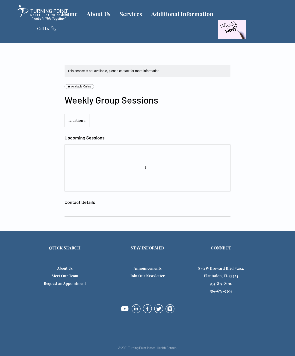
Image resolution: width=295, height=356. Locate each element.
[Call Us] (46, 28)
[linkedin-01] (136, 308)
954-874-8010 (221, 283)
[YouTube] (124, 308)
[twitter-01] (158, 308)
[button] (147, 275)
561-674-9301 (221, 291)
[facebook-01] (147, 308)
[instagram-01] (169, 308)
